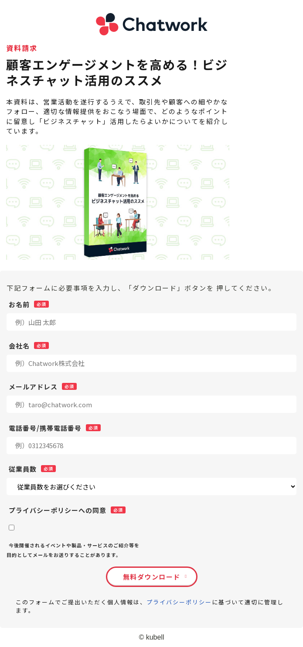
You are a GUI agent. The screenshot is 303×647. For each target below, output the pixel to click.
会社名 (19, 345)
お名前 (19, 304)
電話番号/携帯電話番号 (45, 427)
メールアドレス (33, 386)
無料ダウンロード (151, 576)
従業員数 (23, 468)
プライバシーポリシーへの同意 (57, 510)
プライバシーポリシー (179, 602)
